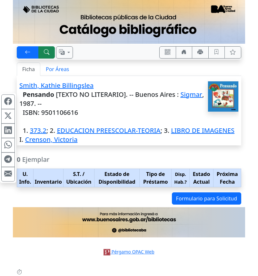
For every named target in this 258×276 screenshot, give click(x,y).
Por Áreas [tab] (57, 69)
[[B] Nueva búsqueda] (46, 52)
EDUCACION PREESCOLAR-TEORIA (108, 130)
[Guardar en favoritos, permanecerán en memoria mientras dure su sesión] (216, 52)
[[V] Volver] (28, 52)
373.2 (38, 130)
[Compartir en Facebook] (8, 102)
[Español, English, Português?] (64, 52)
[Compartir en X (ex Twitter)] (8, 116)
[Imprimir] (200, 52)
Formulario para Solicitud (206, 198)
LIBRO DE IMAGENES (202, 130)
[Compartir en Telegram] (8, 159)
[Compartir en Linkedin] (8, 131)
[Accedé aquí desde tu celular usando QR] (167, 52)
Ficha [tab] (28, 69)
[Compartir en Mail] (8, 174)
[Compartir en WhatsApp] (8, 145)
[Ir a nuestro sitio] (184, 52)
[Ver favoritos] (232, 52)
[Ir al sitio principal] (129, 22)
